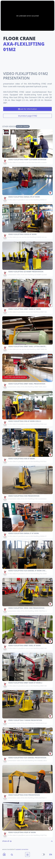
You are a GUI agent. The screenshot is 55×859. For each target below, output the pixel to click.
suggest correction (22, 849)
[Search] (10, 854)
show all (7, 841)
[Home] (4, 854)
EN (50, 854)
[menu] (27, 854)
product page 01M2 (27, 116)
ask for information (27, 109)
